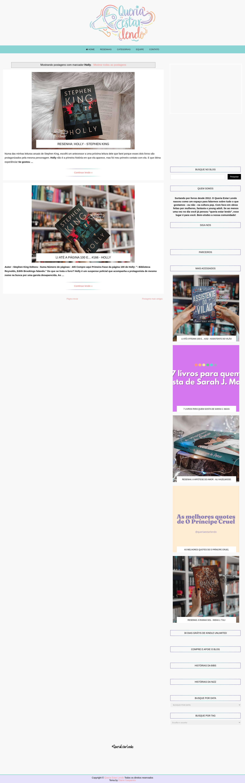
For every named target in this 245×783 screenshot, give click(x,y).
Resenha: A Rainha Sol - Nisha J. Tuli (206, 620)
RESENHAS (106, 49)
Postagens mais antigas (152, 299)
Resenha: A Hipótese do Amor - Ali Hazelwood (206, 479)
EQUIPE (140, 49)
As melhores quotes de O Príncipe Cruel (206, 550)
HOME (90, 49)
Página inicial (72, 299)
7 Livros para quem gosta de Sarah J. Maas (207, 409)
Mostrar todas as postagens (109, 64)
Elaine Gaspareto (127, 780)
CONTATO (154, 49)
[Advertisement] (206, 88)
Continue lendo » (83, 172)
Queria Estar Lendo (114, 777)
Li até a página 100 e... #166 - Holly (83, 257)
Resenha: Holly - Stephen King (83, 144)
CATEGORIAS (123, 49)
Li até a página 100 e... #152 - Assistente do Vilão (206, 339)
